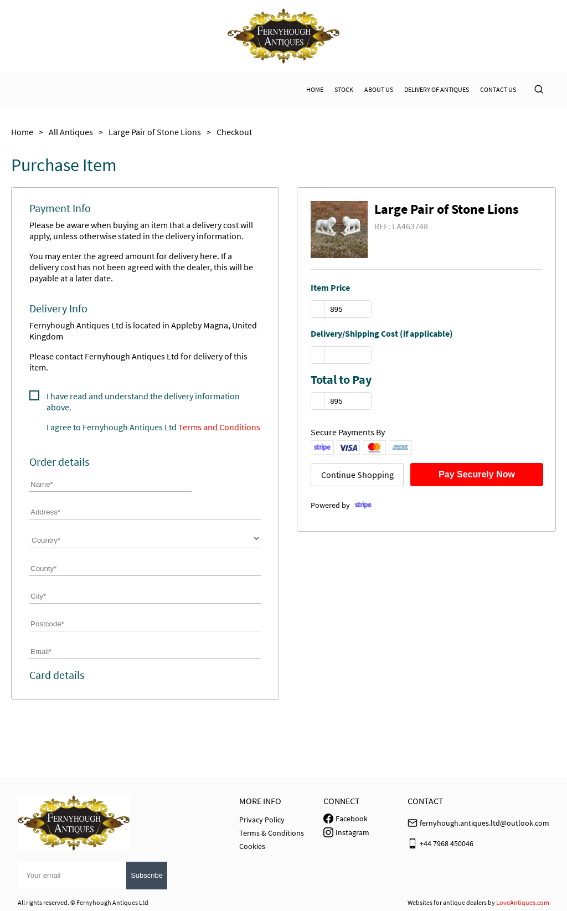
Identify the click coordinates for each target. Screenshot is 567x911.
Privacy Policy (262, 820)
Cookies (252, 846)
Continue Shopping (357, 474)
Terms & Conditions (271, 833)
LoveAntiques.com (522, 902)
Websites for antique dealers (447, 902)
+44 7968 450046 (446, 843)
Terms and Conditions (219, 427)
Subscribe (147, 875)
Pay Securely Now (477, 474)
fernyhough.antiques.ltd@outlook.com (484, 823)
